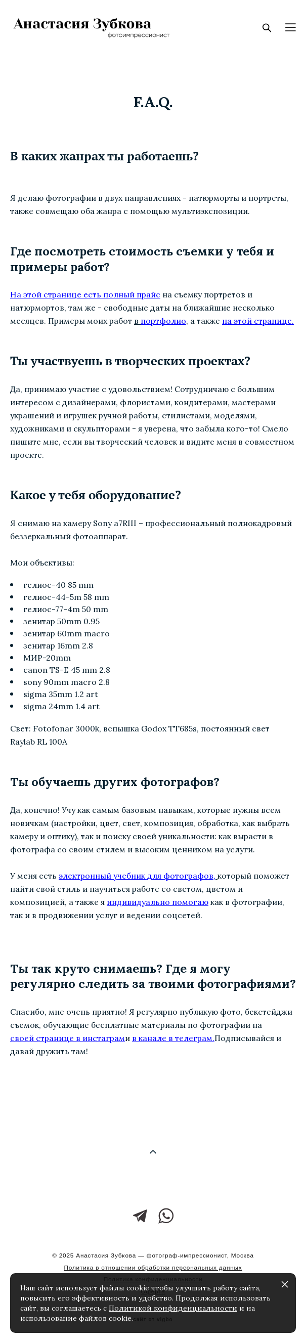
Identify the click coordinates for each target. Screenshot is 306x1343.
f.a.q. (153, 101)
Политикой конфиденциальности (173, 1308)
